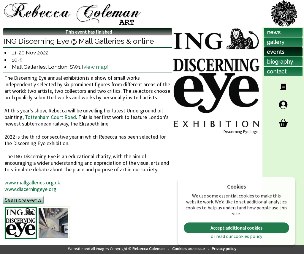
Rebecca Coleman (148, 248)
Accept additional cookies (236, 228)
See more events (23, 200)
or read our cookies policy (236, 236)
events (275, 52)
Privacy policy (224, 248)
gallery (275, 42)
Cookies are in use (189, 248)
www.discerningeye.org (30, 189)
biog (280, 62)
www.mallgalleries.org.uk (32, 182)
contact (276, 71)
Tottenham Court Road (50, 117)
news (274, 32)
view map (95, 67)
